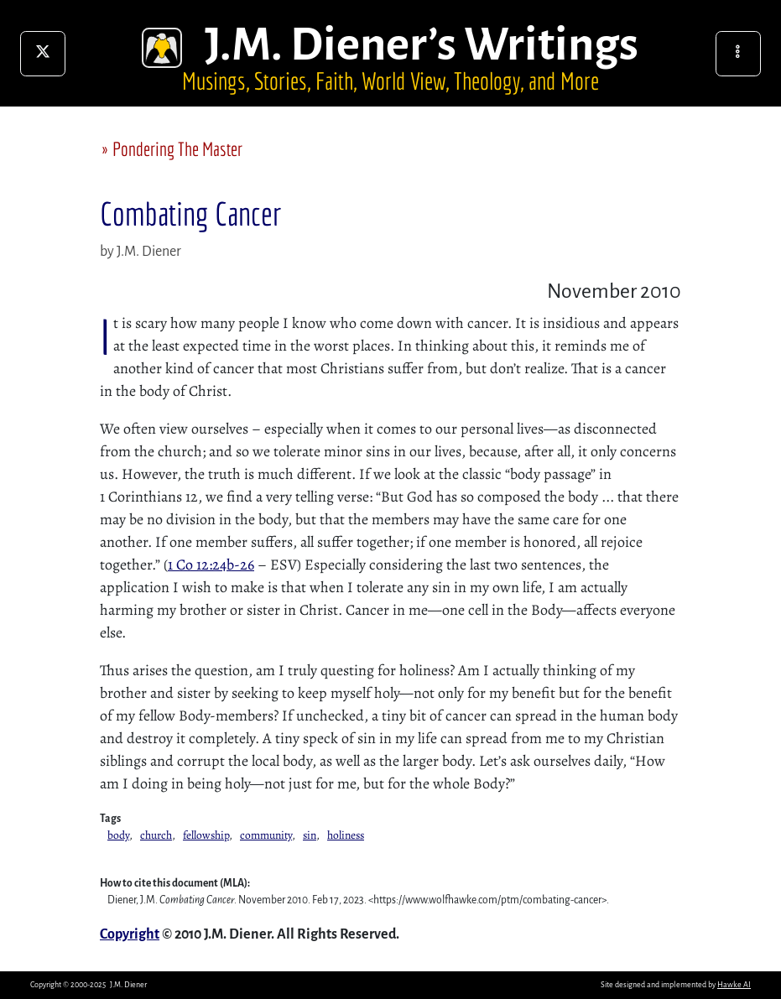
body (118, 835)
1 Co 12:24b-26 (211, 564)
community (266, 835)
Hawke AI (734, 985)
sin (309, 835)
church (156, 835)
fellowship (206, 835)
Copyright (129, 934)
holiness (345, 835)
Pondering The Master (177, 149)
